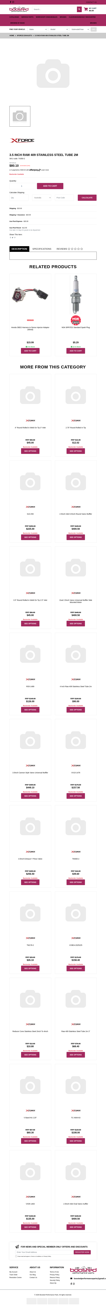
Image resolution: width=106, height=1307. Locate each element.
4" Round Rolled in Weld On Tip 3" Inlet (30, 428)
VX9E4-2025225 (75, 945)
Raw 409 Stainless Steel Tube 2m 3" (75, 1031)
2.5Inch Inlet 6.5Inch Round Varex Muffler (76, 514)
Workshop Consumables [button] (46, 17)
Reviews (70, 249)
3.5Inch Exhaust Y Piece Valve (30, 859)
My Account (13, 1272)
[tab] (19, 249)
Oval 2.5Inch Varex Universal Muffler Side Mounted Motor (75, 601)
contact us (91, 2)
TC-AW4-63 (75, 1118)
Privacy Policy (47, 1256)
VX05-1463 (30, 1204)
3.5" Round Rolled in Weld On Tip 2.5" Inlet (30, 600)
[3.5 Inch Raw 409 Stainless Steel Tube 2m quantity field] (22, 186)
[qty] (18, 198)
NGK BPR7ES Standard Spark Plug (76, 327)
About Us (33, 1272)
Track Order (13, 1275)
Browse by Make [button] (17, 23)
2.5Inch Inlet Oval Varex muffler (75, 1204)
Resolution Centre (15, 1277)
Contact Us (33, 1277)
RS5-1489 (30, 686)
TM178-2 (30, 945)
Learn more (45, 170)
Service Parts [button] (27, 17)
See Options (30, 451)
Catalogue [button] (14, 17)
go (93, 29)
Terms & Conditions (36, 1256)
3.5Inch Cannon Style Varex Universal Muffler (30, 773)
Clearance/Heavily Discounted (82, 17)
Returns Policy (55, 1277)
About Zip (53, 1283)
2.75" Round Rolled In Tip (76, 428)
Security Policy (55, 1280)
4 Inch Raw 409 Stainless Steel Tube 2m (76, 686)
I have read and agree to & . (33, 1256)
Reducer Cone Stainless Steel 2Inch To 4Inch (30, 1031)
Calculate (87, 198)
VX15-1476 (75, 773)
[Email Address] (44, 1252)
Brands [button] (63, 17)
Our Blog (33, 1275)
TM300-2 (75, 859)
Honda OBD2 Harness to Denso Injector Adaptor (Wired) (30, 328)
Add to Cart (50, 186)
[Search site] (79, 9)
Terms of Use (54, 1272)
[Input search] (54, 9)
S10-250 (30, 514)
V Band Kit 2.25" (30, 1118)
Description (19, 249)
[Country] (41, 198)
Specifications (41, 249)
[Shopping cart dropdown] (90, 9)
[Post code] (64, 198)
